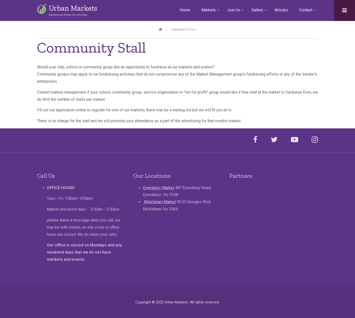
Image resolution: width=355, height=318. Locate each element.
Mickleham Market (159, 201)
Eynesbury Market (158, 187)
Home (185, 10)
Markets (210, 12)
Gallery (259, 12)
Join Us (235, 12)
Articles (281, 10)
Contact (308, 12)
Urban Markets (73, 8)
